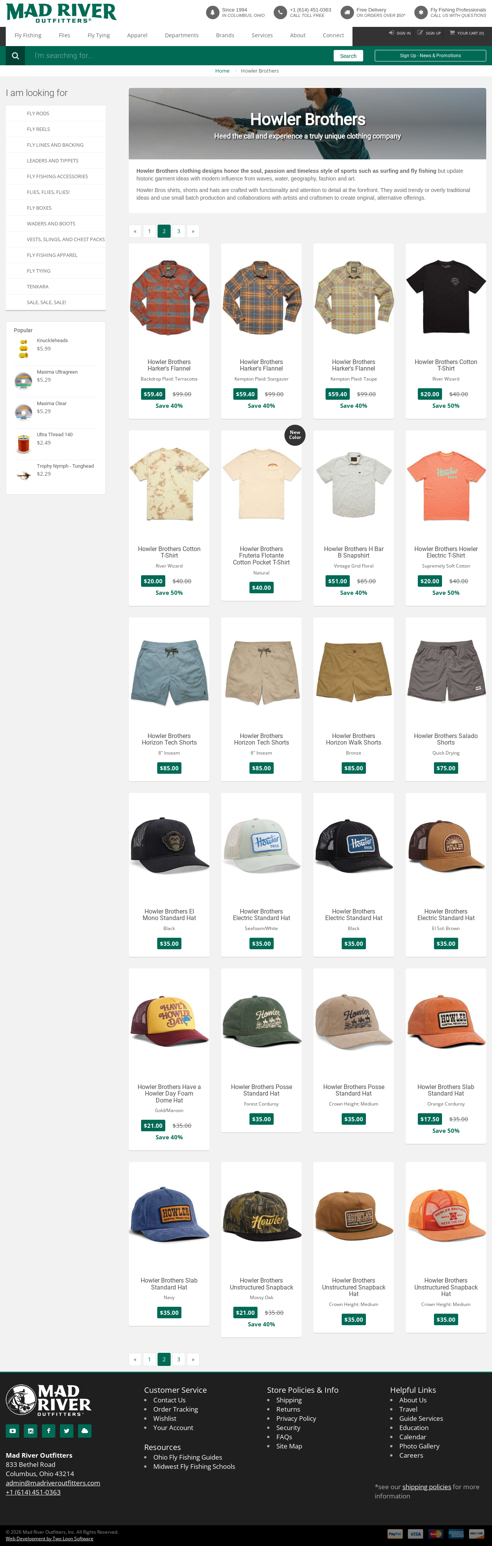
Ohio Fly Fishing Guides (187, 1457)
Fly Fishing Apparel (52, 255)
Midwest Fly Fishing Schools (194, 1466)
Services (193, 36)
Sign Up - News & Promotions (430, 55)
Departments (134, 36)
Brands (166, 36)
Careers (411, 1455)
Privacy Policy (296, 1418)
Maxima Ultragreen (57, 372)
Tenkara (37, 286)
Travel (408, 1409)
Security (288, 1427)
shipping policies (426, 1486)
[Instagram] (30, 1431)
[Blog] (84, 1431)
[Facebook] (48, 1431)
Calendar (412, 1436)
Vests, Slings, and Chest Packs (66, 239)
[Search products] (133, 55)
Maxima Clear (51, 403)
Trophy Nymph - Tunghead (65, 466)
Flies (48, 36)
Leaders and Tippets (52, 160)
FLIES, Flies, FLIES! (48, 192)
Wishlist (164, 1418)
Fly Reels (38, 129)
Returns (288, 1409)
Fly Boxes (39, 207)
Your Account (173, 1427)
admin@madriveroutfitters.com (53, 1482)
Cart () (466, 36)
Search (348, 56)
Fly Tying (73, 36)
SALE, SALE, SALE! (46, 302)
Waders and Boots (51, 223)
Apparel (101, 36)
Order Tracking (175, 1409)
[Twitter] (66, 1431)
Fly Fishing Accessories (57, 176)
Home (222, 70)
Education (414, 1427)
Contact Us (169, 1399)
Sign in (386, 36)
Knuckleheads (52, 340)
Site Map (289, 1446)
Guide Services (421, 1418)
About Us (413, 1399)
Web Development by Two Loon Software (49, 1538)
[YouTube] (12, 1431)
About (218, 36)
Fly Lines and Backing (55, 144)
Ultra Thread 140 (55, 434)
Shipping (289, 1399)
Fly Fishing (22, 36)
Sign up (422, 36)
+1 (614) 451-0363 (310, 10)
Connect (244, 36)
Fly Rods (38, 113)
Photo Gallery (419, 1446)
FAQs (284, 1436)
